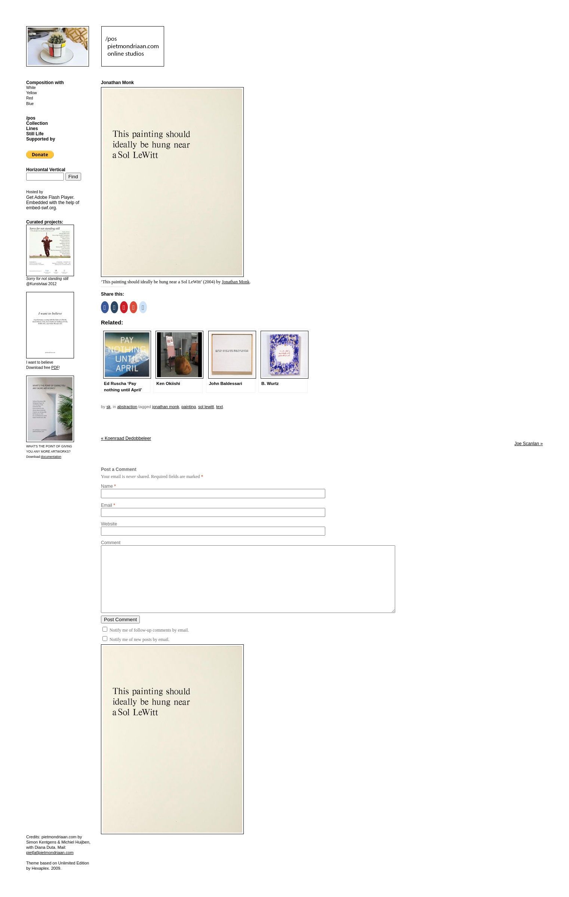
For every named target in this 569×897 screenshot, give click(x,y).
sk (109, 406)
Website (109, 524)
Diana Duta (45, 847)
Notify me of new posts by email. (139, 639)
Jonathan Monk (235, 281)
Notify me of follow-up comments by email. (149, 630)
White (31, 88)
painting (188, 406)
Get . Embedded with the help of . (52, 202)
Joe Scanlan (528, 443)
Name (107, 486)
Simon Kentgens (41, 842)
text (219, 406)
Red (29, 98)
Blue (30, 104)
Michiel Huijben (75, 842)
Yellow (31, 93)
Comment (110, 542)
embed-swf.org (41, 207)
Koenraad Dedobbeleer (126, 438)
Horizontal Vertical (45, 169)
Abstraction (127, 406)
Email (106, 505)
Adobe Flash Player (53, 197)
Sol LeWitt (206, 406)
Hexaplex (40, 868)
